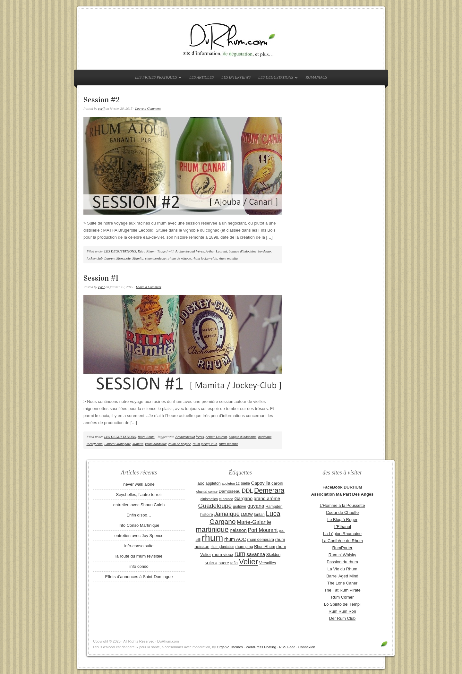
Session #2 (101, 100)
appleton (213, 483)
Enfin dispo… (138, 515)
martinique (212, 529)
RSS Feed (287, 647)
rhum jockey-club (205, 258)
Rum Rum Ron (342, 611)
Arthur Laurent (216, 251)
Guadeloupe (215, 505)
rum (240, 553)
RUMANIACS (316, 77)
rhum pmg (244, 546)
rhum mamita (228, 258)
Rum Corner (342, 597)
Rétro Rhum (146, 251)
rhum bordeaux (156, 258)
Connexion (306, 647)
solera (211, 562)
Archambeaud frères (189, 251)
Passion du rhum (342, 561)
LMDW (246, 514)
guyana (255, 506)
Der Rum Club (342, 618)
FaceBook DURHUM (342, 487)
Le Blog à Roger (342, 519)
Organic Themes (230, 647)
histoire (206, 514)
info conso (138, 566)
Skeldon (273, 554)
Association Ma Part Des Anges (342, 494)
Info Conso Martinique (138, 525)
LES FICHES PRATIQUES (157, 78)
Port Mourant (263, 530)
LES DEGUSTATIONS (276, 78)
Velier (248, 561)
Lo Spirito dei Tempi (342, 604)
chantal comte (207, 491)
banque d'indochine (242, 251)
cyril (101, 108)
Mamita (138, 258)
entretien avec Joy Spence (138, 535)
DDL (247, 491)
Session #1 (100, 278)
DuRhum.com (231, 39)
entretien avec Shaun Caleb (139, 504)
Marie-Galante (254, 522)
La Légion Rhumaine (342, 533)
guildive (239, 506)
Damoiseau (230, 491)
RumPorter (342, 547)
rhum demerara (260, 539)
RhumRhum (264, 546)
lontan (259, 514)
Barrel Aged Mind (342, 576)
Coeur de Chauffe (342, 512)
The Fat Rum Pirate (342, 590)
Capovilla (260, 483)
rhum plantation (222, 547)
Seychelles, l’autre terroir (139, 494)
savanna (255, 554)
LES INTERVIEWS (236, 77)
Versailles (267, 563)
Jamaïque (227, 514)
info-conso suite (138, 545)
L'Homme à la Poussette (342, 505)
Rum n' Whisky (342, 554)
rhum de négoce (179, 258)
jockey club (95, 258)
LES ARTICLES (201, 77)
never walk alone (139, 484)
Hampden (273, 506)
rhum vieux (222, 554)
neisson (238, 530)
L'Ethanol (342, 526)
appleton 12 (231, 483)
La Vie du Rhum (342, 569)
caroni (277, 483)
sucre (223, 562)
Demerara (269, 490)
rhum (212, 537)
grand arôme (267, 498)
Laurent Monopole (117, 258)
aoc (200, 483)
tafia (234, 563)
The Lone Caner (342, 583)
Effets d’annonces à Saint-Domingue (139, 576)
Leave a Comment (147, 108)
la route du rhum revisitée (139, 556)
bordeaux (264, 251)
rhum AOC (235, 539)
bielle (245, 483)
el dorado (226, 499)
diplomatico (209, 499)
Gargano (243, 498)
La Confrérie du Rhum (342, 540)
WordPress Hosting (261, 647)
